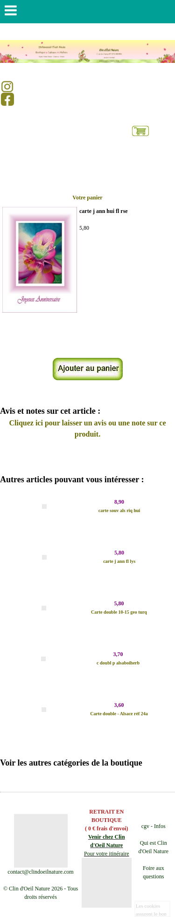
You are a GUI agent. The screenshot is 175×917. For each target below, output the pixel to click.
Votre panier (87, 197)
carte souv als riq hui (119, 510)
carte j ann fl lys (119, 561)
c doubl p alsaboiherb (118, 662)
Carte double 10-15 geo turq (119, 612)
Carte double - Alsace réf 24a (119, 713)
